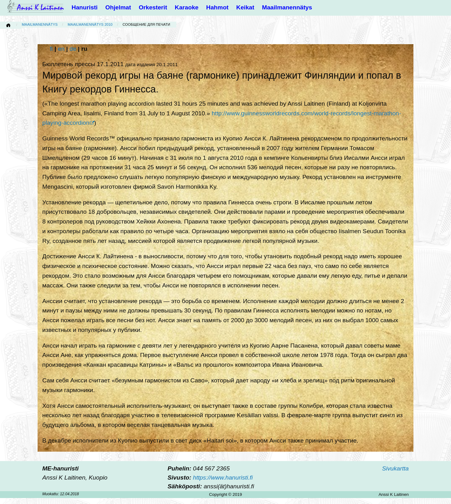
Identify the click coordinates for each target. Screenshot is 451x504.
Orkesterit (153, 7)
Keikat (245, 7)
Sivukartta (395, 468)
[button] (2, 2)
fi (51, 48)
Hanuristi (85, 7)
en (61, 48)
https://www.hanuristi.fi (223, 477)
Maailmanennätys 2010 (90, 24)
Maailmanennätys (287, 7)
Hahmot (217, 7)
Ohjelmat (118, 7)
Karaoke (187, 7)
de (73, 48)
